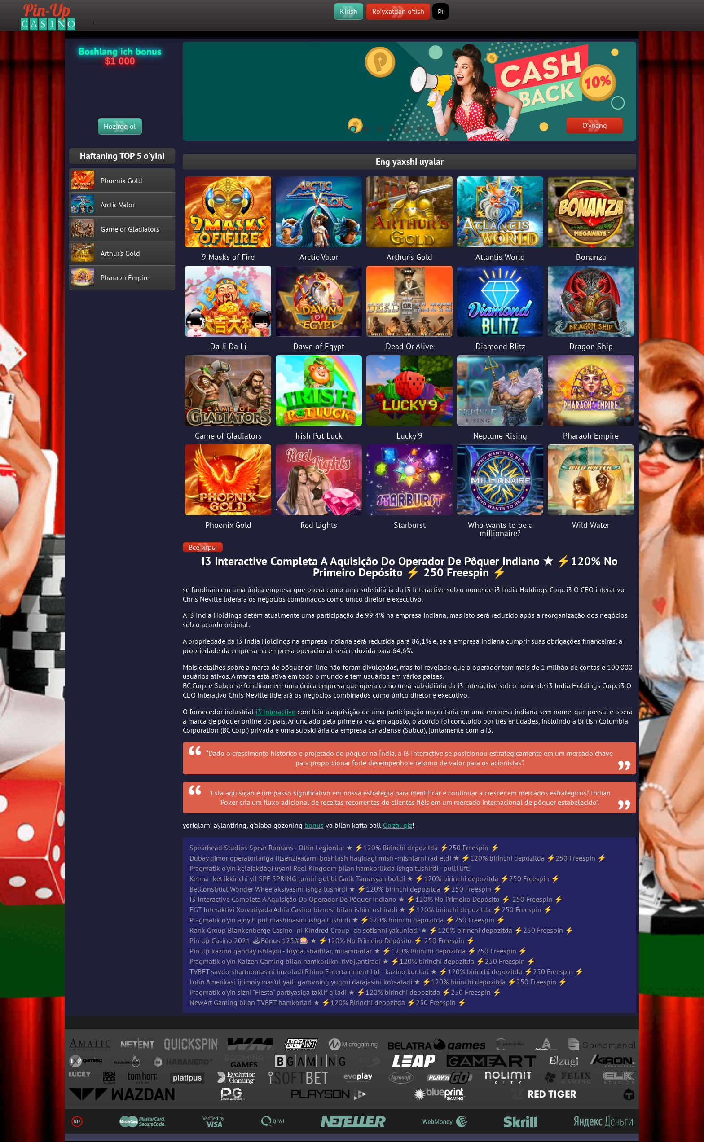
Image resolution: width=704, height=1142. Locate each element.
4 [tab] (389, 127)
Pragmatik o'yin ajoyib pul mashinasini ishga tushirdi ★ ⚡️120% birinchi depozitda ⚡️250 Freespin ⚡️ (347, 919)
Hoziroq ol (120, 126)
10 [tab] (470, 127)
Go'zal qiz (397, 825)
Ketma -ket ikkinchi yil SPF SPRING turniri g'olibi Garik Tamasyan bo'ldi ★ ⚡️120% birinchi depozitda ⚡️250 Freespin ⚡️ (374, 878)
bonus (314, 825)
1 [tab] (348, 127)
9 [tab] (456, 127)
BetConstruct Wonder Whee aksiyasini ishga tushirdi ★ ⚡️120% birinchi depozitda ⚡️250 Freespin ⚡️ (345, 888)
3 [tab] (375, 127)
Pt (441, 11)
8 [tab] (443, 127)
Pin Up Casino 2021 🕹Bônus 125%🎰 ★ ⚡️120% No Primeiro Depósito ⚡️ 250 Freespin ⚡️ (332, 940)
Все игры (203, 547)
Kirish (348, 11)
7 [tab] (429, 127)
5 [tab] (402, 127)
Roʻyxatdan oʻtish (398, 11)
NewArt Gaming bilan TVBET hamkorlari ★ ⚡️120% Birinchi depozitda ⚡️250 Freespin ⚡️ (327, 1002)
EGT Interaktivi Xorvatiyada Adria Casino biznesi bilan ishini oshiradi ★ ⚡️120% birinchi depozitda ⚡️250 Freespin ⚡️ (370, 909)
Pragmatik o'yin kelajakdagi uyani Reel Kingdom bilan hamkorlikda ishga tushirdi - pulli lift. (329, 868)
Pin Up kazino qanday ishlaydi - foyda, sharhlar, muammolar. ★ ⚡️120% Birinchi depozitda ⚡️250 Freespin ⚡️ (358, 950)
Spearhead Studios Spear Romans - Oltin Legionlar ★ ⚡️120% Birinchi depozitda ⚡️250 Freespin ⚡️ (344, 847)
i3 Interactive (275, 711)
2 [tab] (362, 127)
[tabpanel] (409, 91)
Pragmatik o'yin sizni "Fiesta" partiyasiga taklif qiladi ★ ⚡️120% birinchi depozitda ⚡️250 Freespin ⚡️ (345, 992)
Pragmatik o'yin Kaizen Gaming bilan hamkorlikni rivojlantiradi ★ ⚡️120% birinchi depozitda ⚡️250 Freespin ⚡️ (362, 961)
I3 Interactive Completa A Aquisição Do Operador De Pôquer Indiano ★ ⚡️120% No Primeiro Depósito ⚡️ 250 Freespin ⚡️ (376, 899)
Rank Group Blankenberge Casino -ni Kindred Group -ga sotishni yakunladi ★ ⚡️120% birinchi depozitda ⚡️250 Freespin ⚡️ (381, 930)
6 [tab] (416, 127)
